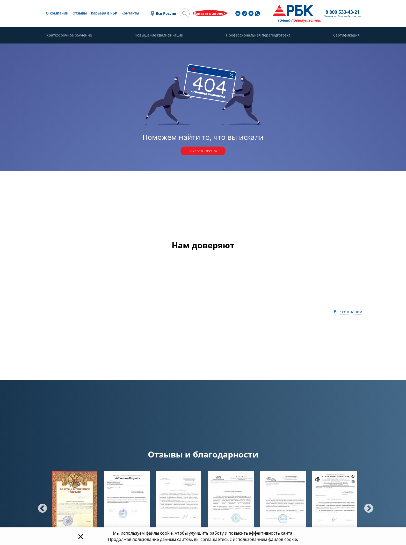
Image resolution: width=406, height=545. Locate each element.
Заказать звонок (203, 151)
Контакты (185, 13)
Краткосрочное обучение (69, 35)
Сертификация (346, 35)
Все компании (348, 312)
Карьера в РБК (159, 13)
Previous (39, 507)
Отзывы (134, 13)
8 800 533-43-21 (249, 12)
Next (366, 507)
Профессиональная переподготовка (258, 35)
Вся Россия (215, 14)
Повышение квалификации (159, 35)
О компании (112, 13)
